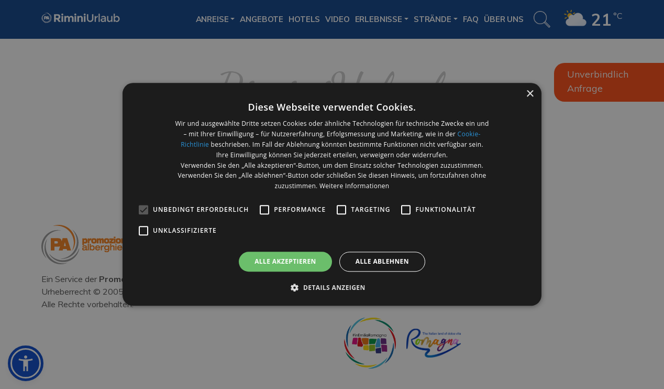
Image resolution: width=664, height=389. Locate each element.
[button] (331, 288)
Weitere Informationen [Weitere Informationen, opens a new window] (354, 185)
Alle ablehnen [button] (382, 261)
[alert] (332, 194)
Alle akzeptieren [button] (285, 261)
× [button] (530, 94)
